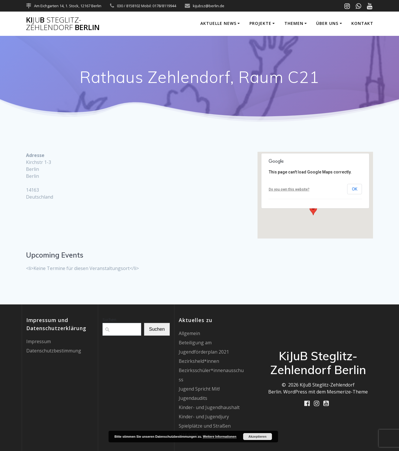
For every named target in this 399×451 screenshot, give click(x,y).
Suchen (109, 319)
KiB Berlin (63, 23)
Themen (293, 23)
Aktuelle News (218, 23)
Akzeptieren (257, 436)
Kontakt (362, 23)
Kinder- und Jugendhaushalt (209, 407)
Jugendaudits (193, 398)
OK (354, 189)
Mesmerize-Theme (347, 392)
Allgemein (189, 333)
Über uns (327, 23)
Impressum (38, 341)
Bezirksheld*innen (199, 361)
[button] (313, 209)
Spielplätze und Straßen (205, 426)
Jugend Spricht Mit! (199, 389)
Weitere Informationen (219, 436)
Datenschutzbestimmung (53, 351)
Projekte (260, 23)
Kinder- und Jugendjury (204, 416)
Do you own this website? (289, 189)
